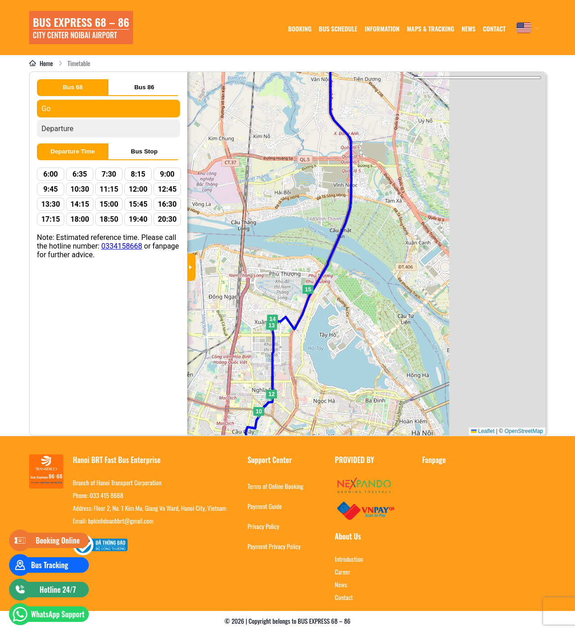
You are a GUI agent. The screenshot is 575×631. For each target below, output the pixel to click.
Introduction (349, 559)
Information (382, 28)
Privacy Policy (263, 526)
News (341, 584)
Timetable (78, 63)
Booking (300, 28)
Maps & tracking (430, 28)
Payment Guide (264, 506)
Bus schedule (338, 28)
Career (342, 571)
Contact (494, 28)
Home (41, 63)
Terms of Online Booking (275, 486)
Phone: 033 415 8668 (98, 495)
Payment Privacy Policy (274, 546)
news (469, 28)
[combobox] (528, 28)
